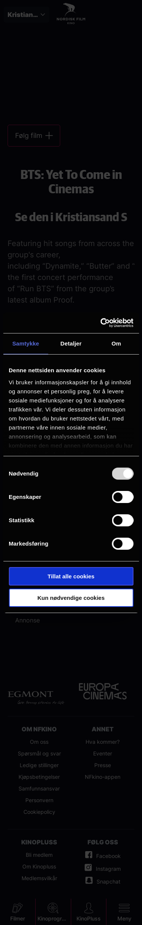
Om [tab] (116, 343)
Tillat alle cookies (71, 576)
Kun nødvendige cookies (71, 598)
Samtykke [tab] (25, 343)
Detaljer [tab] (71, 343)
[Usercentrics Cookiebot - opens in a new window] (101, 323)
